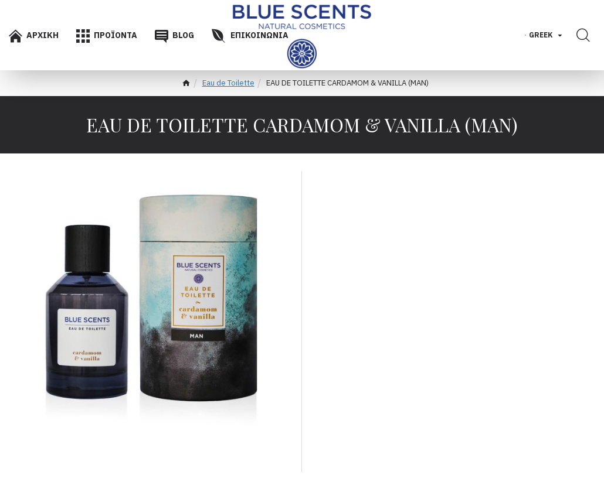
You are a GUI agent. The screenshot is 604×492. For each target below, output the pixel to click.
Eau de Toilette (228, 83)
